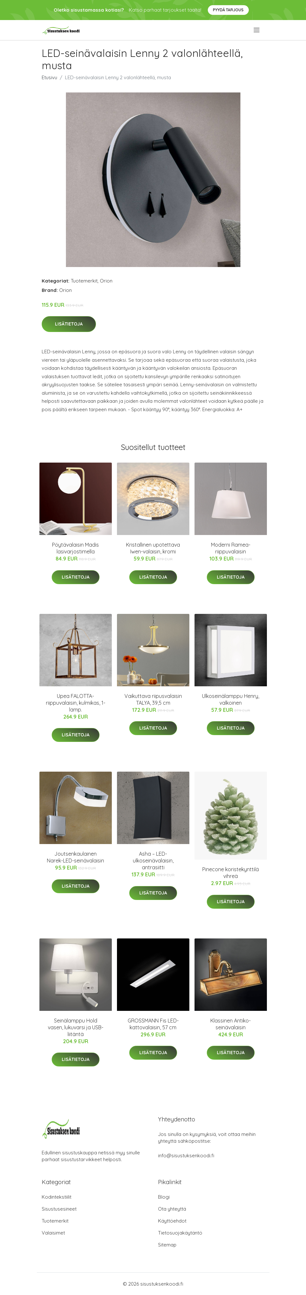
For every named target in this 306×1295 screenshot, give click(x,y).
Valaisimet (53, 1233)
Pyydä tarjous (228, 9)
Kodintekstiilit (56, 1197)
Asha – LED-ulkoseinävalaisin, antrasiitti (153, 861)
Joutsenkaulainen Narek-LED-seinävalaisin (75, 857)
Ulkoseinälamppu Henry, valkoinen (230, 699)
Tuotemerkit (84, 281)
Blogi (164, 1197)
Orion (106, 281)
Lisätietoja (69, 324)
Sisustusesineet (59, 1209)
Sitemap (167, 1245)
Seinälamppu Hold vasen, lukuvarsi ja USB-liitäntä (75, 1027)
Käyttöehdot (172, 1221)
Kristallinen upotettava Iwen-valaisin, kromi (153, 548)
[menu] (257, 30)
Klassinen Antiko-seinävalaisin (230, 1024)
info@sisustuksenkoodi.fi (186, 1155)
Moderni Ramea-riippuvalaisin (230, 548)
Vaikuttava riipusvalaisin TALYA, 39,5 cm (153, 699)
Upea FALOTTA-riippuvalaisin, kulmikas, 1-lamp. (75, 703)
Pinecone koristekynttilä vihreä (230, 872)
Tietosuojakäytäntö (180, 1233)
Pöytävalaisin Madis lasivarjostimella (75, 548)
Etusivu (49, 77)
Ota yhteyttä (172, 1209)
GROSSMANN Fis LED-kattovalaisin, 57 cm (153, 1024)
